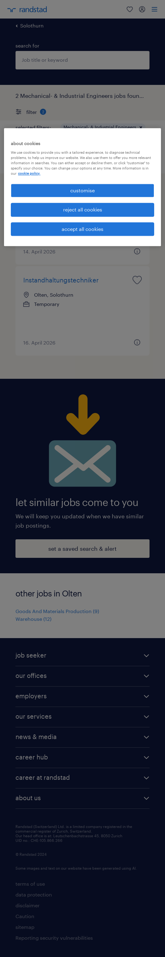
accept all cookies (82, 229)
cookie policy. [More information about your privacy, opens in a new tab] (29, 173)
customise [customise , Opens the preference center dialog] (82, 190)
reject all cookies (82, 210)
